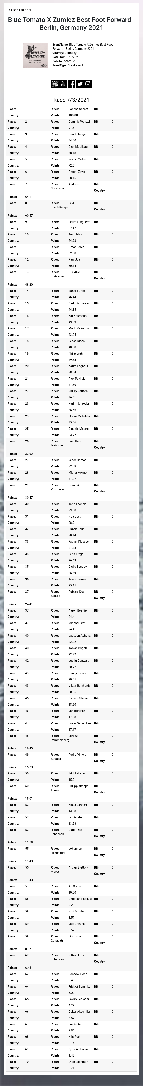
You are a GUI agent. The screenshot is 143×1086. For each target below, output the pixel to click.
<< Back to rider (20, 10)
